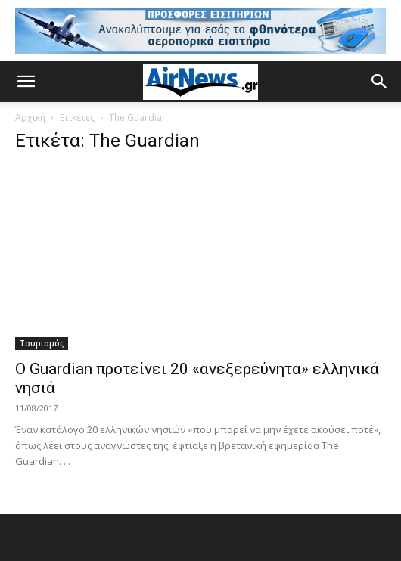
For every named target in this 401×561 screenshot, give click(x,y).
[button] (26, 81)
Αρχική (30, 117)
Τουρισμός (42, 343)
